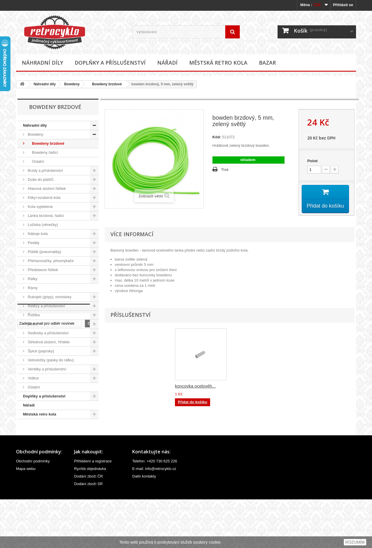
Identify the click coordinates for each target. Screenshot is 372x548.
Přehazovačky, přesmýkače (50, 261)
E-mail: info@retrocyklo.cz (154, 517)
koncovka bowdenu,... (196, 386)
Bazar (267, 62)
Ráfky (32, 279)
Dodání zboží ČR (88, 525)
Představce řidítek (42, 270)
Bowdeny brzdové (105, 84)
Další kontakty (144, 525)
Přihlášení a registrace (93, 510)
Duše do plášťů (40, 179)
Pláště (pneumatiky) (44, 252)
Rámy (32, 288)
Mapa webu (25, 517)
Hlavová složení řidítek (46, 188)
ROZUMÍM (355, 542)
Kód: (216, 137)
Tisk (225, 169)
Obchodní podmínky (33, 510)
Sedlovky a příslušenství (48, 333)
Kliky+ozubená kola (43, 197)
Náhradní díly (42, 62)
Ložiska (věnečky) (42, 224)
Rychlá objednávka (90, 517)
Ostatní (35, 161)
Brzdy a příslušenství (45, 170)
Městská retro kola (218, 62)
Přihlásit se (343, 5)
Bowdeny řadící (42, 152)
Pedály (33, 243)
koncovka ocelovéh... (253, 386)
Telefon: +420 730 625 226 (154, 510)
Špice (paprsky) (40, 351)
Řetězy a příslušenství (46, 306)
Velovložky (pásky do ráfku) (50, 360)
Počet (312, 161)
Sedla (32, 324)
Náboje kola (37, 233)
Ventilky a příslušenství (46, 369)
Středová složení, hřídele (48, 342)
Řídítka (33, 315)
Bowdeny (72, 84)
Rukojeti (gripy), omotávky (49, 297)
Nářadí (167, 62)
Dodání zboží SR (88, 532)
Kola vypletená (40, 206)
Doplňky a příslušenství (110, 62)
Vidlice (33, 378)
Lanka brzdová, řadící (45, 215)
